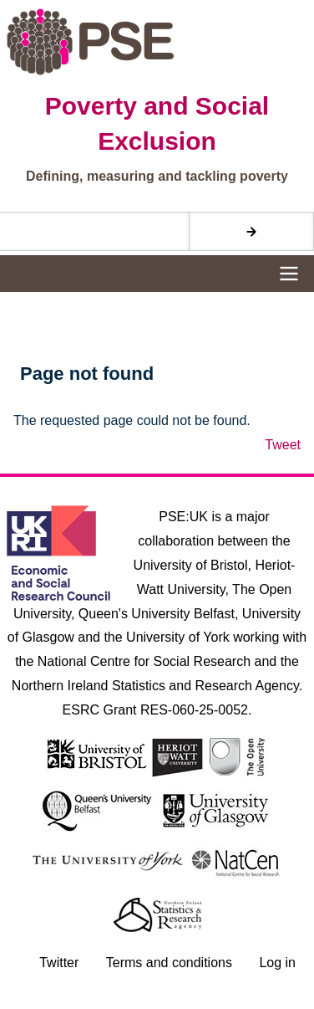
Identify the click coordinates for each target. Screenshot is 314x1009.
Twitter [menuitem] (58, 962)
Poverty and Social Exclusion (157, 123)
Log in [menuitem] (277, 962)
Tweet (283, 445)
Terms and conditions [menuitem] (169, 962)
